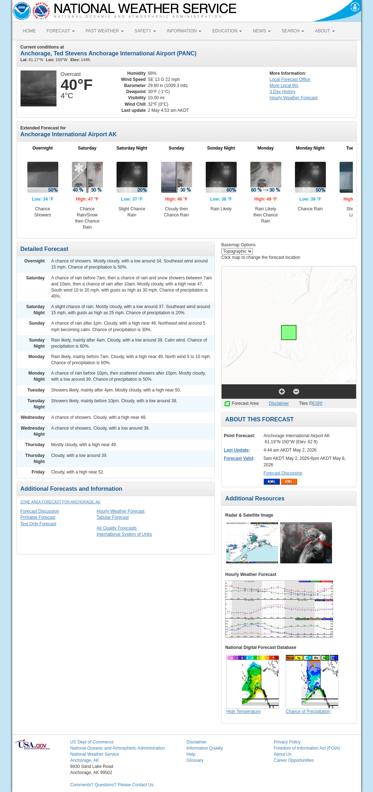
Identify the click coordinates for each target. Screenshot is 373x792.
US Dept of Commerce (92, 742)
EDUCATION (227, 30)
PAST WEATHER (105, 30)
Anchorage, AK (84, 760)
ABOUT (325, 30)
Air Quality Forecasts (117, 528)
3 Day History (283, 91)
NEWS (261, 30)
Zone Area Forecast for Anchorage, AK (61, 502)
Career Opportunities (294, 760)
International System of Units (124, 534)
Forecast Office (290, 79)
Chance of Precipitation (308, 711)
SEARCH (293, 30)
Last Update (236, 450)
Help (190, 754)
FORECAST (61, 30)
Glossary (194, 760)
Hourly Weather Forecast (121, 511)
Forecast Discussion (40, 511)
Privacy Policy (287, 742)
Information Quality (204, 748)
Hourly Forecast (294, 97)
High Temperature (243, 711)
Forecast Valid (238, 458)
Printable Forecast (38, 517)
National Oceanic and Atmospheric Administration (117, 748)
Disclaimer (279, 403)
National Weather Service (94, 754)
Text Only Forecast (38, 523)
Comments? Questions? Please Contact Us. (112, 784)
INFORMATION (184, 30)
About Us (282, 754)
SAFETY (145, 30)
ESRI (317, 403)
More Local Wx (284, 85)
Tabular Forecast (113, 517)
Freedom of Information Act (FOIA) (307, 748)
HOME (29, 30)
